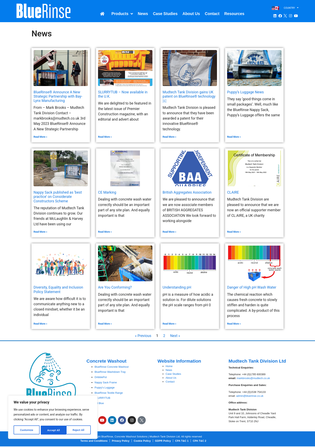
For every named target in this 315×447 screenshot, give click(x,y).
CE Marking (107, 192)
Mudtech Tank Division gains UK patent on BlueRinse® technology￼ (189, 96)
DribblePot (101, 377)
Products (122, 14)
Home (169, 366)
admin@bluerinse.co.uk (249, 395)
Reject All (53, 430)
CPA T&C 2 (199, 441)
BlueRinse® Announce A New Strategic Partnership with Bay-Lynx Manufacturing (57, 96)
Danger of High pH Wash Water (251, 287)
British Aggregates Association (187, 192)
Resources (234, 13)
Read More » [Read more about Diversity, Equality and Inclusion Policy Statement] (40, 323)
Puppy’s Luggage (105, 387)
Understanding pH (177, 287)
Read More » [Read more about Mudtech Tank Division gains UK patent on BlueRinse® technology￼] (169, 136)
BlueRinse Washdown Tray (110, 371)
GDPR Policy (163, 441)
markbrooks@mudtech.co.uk (253, 378)
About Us (191, 13)
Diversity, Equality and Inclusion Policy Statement (58, 289)
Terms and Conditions (94, 441)
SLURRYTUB (102, 397)
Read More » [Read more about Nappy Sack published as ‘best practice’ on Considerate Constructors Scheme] (40, 231)
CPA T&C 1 (182, 441)
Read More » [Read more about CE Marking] (105, 231)
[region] (52, 417)
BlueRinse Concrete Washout (111, 366)
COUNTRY (291, 7)
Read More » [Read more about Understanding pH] (169, 323)
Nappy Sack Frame (106, 382)
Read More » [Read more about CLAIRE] (234, 231)
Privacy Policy (120, 441)
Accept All (79, 430)
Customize (26, 430)
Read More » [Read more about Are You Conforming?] (105, 323)
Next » (175, 336)
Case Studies (165, 13)
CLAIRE (233, 192)
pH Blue (99, 403)
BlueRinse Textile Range (109, 392)
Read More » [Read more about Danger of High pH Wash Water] (234, 323)
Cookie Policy (142, 441)
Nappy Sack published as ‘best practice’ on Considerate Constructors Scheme (57, 196)
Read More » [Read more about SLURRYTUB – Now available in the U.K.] (105, 136)
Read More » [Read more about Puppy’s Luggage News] (234, 136)
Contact (212, 13)
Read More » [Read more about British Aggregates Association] (169, 231)
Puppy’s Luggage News (245, 92)
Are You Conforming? (115, 287)
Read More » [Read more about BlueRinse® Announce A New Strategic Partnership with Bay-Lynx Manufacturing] (40, 136)
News (143, 13)
